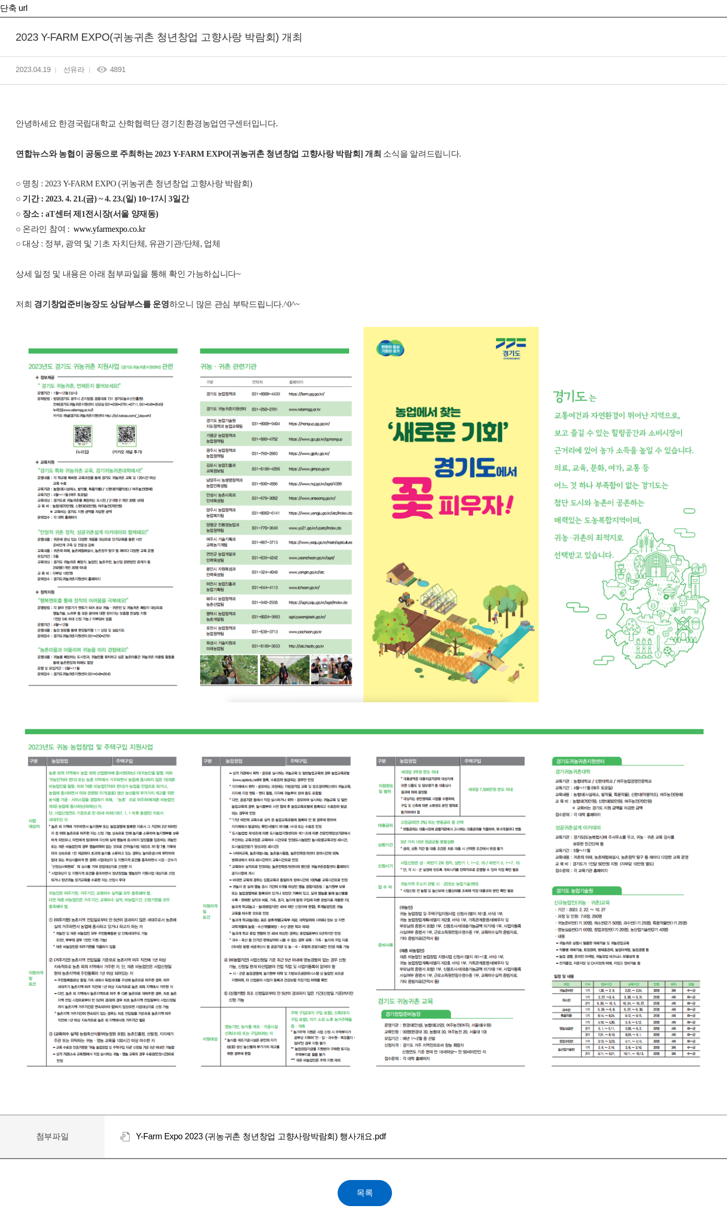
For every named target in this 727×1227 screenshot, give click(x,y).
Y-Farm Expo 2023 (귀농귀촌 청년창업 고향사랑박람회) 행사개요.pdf (261, 1136)
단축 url (13, 8)
